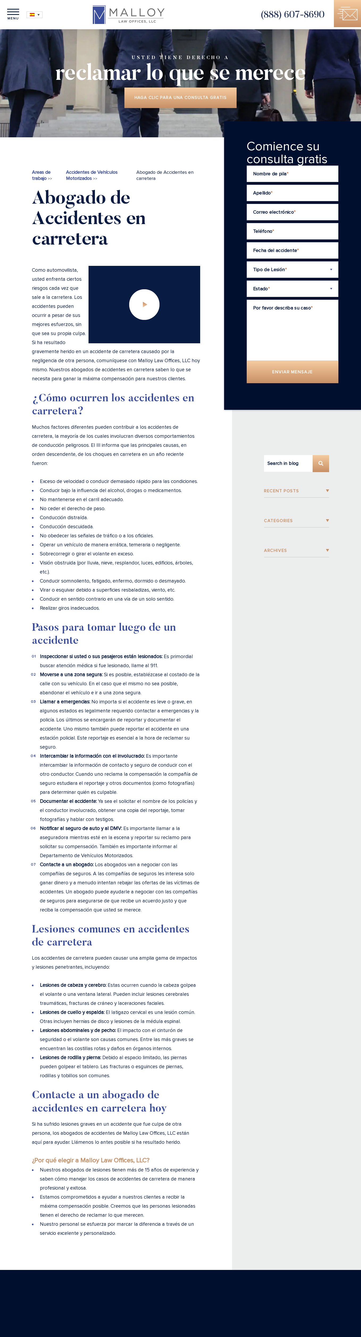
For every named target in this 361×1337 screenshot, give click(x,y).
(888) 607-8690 (286, 16)
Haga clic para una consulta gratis (180, 98)
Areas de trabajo (41, 177)
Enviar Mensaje (292, 374)
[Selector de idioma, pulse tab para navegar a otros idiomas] (40, 14)
